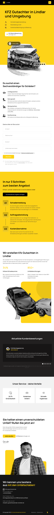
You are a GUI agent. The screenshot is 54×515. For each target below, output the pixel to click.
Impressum (33, 512)
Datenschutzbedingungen (27, 153)
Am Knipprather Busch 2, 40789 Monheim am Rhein (15, 498)
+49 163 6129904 (7, 493)
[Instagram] (9, 489)
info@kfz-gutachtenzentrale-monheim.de (13, 503)
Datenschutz (40, 512)
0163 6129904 (21, 162)
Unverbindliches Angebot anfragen (15, 194)
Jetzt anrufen (9, 436)
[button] (49, 2)
